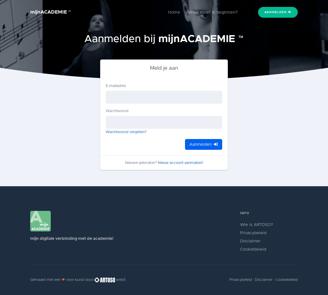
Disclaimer (250, 241)
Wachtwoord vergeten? (126, 132)
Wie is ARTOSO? (256, 225)
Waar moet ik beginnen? (213, 12)
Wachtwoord (117, 111)
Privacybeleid (253, 233)
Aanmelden (278, 12)
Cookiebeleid (253, 249)
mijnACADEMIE (50, 12)
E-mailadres (116, 86)
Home (174, 12)
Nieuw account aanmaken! (180, 163)
